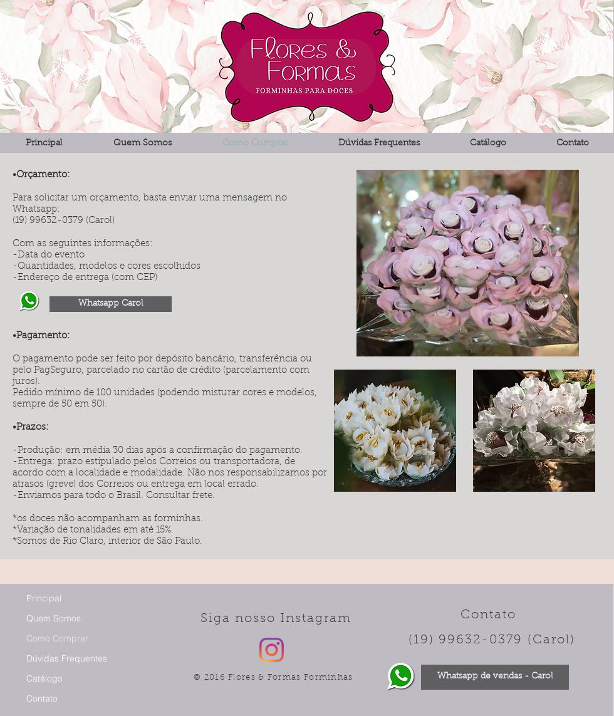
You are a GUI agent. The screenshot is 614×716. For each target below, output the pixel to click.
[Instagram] (271, 650)
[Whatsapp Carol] (110, 304)
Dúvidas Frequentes (66, 658)
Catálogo (44, 678)
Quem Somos (53, 618)
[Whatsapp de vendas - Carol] (495, 677)
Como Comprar (57, 638)
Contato (42, 698)
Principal (43, 598)
